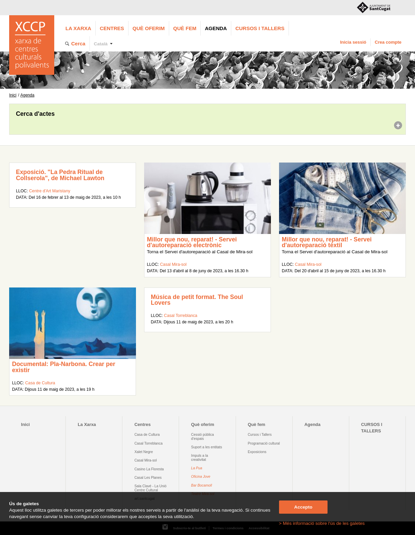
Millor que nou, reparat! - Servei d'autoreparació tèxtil (327, 242)
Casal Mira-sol (173, 264)
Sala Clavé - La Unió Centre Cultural (150, 488)
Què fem (184, 28)
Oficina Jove (201, 476)
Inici (12, 95)
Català (101, 43)
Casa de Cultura (40, 383)
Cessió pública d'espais (202, 436)
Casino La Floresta (149, 469)
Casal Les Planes (147, 477)
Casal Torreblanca (180, 315)
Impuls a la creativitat (199, 457)
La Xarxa (78, 28)
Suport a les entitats (206, 447)
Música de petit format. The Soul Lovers (197, 300)
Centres (112, 28)
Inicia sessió (353, 42)
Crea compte (388, 42)
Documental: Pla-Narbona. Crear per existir (63, 367)
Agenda (216, 28)
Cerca (78, 43)
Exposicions (257, 452)
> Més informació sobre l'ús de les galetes (322, 523)
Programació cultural (264, 443)
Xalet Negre (143, 452)
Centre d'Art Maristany (49, 191)
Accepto (303, 507)
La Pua (196, 468)
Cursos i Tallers (260, 434)
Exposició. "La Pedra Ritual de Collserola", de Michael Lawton (60, 175)
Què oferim (149, 28)
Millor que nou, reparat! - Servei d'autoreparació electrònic (192, 242)
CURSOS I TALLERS (259, 28)
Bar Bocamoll (201, 485)
